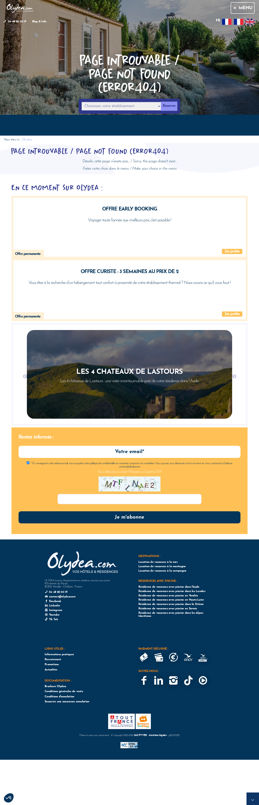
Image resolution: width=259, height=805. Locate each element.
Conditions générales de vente (64, 691)
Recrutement (53, 659)
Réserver (169, 106)
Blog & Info (39, 21)
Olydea (27, 139)
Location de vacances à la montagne (162, 566)
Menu (242, 8)
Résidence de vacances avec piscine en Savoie (167, 608)
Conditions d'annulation (59, 696)
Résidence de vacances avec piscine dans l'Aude (168, 586)
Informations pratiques (59, 654)
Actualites (51, 669)
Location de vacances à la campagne (162, 570)
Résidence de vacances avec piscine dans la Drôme (171, 604)
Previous (25, 376)
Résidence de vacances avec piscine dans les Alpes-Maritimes (171, 614)
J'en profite (232, 251)
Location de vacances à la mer (158, 562)
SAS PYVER (140, 735)
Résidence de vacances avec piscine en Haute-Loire (171, 599)
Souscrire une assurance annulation (67, 701)
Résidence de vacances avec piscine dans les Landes (171, 591)
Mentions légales (157, 735)
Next (234, 376)
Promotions (52, 664)
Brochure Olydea (55, 686)
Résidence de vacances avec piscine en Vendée (168, 595)
